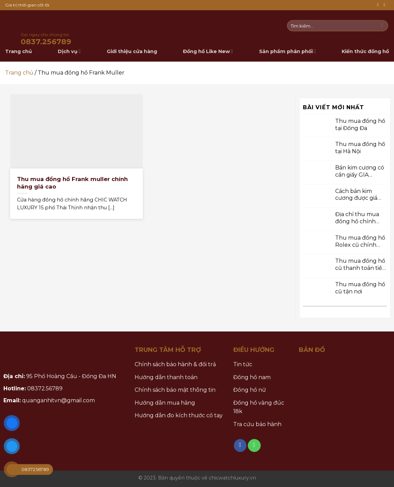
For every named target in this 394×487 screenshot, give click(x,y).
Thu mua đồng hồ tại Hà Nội (360, 148)
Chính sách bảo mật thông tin (175, 390)
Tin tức (242, 364)
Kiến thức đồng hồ (365, 51)
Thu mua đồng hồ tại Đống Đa (360, 124)
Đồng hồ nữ (249, 390)
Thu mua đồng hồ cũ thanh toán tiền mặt (360, 265)
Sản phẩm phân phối (287, 51)
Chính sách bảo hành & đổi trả (175, 364)
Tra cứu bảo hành (257, 424)
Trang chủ (19, 72)
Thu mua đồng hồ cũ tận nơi (360, 288)
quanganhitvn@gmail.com (58, 400)
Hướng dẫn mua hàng (165, 403)
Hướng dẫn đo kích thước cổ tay (179, 415)
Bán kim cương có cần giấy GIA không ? (359, 171)
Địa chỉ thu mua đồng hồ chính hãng (357, 218)
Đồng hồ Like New (208, 51)
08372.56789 (45, 388)
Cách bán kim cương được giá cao (356, 195)
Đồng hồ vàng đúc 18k (258, 407)
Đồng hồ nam (252, 377)
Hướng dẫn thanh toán (166, 377)
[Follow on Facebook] (379, 5)
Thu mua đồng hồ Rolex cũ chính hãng (360, 241)
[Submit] (382, 26)
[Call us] (385, 5)
